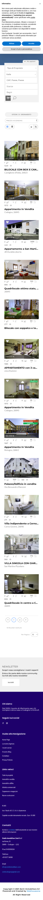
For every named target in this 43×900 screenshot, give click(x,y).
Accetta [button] (31, 43)
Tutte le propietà (7, 775)
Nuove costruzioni (8, 795)
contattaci (12, 830)
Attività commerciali (8, 787)
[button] (40, 4)
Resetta (9, 97)
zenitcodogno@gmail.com (11, 872)
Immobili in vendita (8, 779)
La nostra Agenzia (8, 744)
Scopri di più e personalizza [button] (21, 49)
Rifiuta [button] (11, 43)
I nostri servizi (7, 748)
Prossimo (26, 620)
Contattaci (5, 756)
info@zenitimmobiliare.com (11, 867)
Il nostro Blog (6, 752)
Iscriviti (11, 682)
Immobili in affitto (8, 783)
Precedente (8, 620)
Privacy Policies (7, 760)
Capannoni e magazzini (10, 791)
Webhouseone (33, 891)
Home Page (6, 740)
